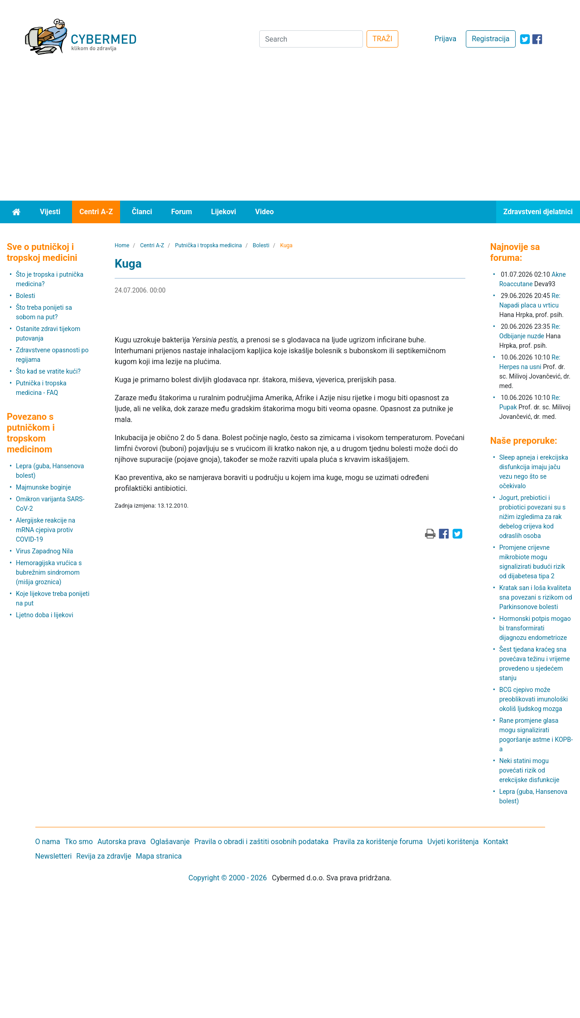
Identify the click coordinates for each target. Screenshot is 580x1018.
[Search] (311, 39)
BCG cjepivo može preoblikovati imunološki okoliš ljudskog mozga (533, 699)
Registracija (490, 38)
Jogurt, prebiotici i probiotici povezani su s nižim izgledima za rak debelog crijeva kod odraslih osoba (532, 516)
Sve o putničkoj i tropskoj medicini (42, 252)
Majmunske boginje (43, 487)
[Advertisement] (290, 132)
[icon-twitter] (525, 39)
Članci (142, 211)
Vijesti (50, 211)
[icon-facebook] (537, 39)
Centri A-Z (96, 211)
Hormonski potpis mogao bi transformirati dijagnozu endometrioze (535, 628)
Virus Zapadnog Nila (44, 551)
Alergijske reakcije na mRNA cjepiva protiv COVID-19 (45, 530)
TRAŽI (382, 38)
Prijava (445, 38)
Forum (181, 211)
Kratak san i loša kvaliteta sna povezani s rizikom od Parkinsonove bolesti (535, 597)
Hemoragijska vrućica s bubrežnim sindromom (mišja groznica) (49, 572)
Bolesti (25, 295)
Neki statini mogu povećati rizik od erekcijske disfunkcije (529, 770)
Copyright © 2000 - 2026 (227, 878)
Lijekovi (223, 211)
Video (264, 211)
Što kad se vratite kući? (48, 371)
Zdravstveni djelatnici (538, 211)
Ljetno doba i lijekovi (44, 615)
